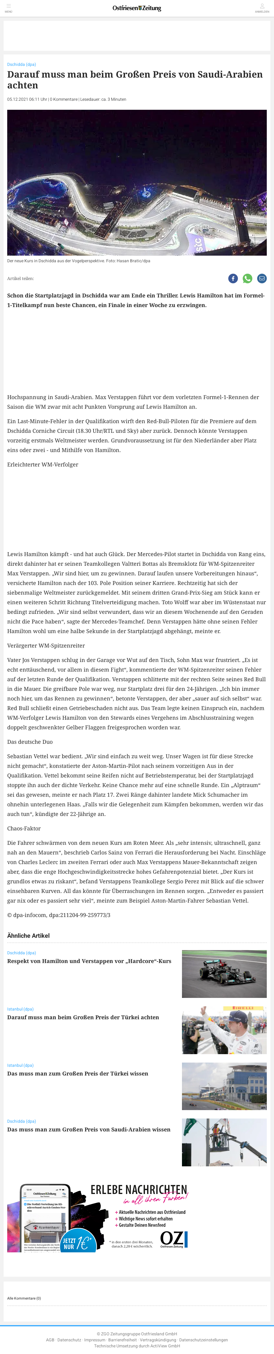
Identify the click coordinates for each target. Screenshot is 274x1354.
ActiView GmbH (165, 1346)
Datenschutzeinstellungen (203, 1340)
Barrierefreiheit (122, 1340)
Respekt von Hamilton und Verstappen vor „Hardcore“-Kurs (89, 961)
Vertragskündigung (158, 1340)
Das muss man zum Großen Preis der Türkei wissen (77, 1073)
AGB (50, 1340)
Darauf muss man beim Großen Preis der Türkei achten (83, 1017)
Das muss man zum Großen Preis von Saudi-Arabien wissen (89, 1129)
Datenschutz (69, 1340)
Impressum (94, 1340)
